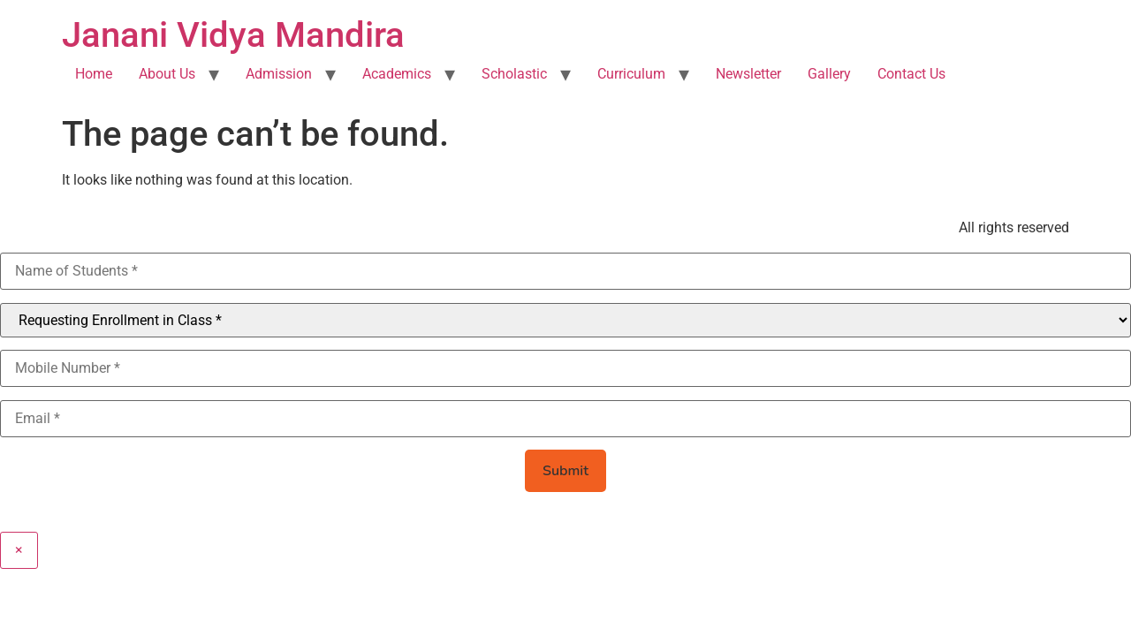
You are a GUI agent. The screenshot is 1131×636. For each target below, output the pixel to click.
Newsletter (748, 73)
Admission (279, 73)
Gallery (829, 73)
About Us (167, 73)
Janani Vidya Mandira (233, 35)
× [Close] (19, 549)
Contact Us (911, 73)
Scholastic (514, 73)
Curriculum (631, 73)
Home (93, 73)
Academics (396, 73)
